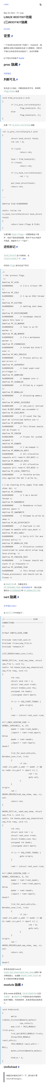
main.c (14, 590)
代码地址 (7, 73)
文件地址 (7, 590)
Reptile (21, 58)
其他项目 (27, 572)
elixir (24, 254)
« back (6, 4)
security (7, 29)
